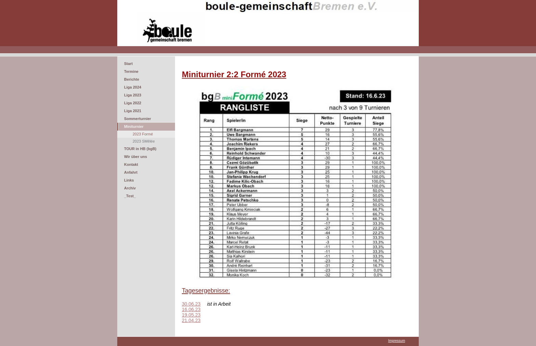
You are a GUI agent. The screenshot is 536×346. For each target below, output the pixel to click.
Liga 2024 (132, 87)
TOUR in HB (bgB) (140, 149)
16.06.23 (191, 309)
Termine (131, 71)
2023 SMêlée (144, 141)
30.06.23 (191, 304)
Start (128, 64)
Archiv (130, 188)
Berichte (131, 79)
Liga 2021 (132, 111)
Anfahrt (130, 172)
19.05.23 (191, 315)
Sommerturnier (137, 119)
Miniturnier (134, 126)
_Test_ (130, 196)
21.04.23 (191, 320)
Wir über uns (135, 157)
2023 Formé (143, 134)
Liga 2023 (132, 95)
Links (129, 180)
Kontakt (131, 164)
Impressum (396, 341)
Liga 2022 (132, 103)
